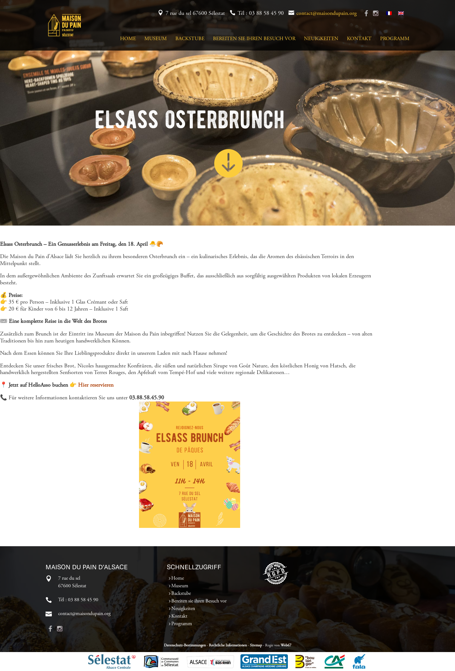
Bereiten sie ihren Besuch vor (254, 39)
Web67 (286, 645)
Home (128, 39)
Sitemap (256, 645)
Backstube (189, 39)
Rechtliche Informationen (228, 645)
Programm (395, 39)
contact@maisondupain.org (326, 13)
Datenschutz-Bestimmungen (185, 645)
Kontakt (359, 39)
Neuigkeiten (321, 39)
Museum (155, 39)
